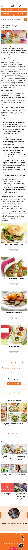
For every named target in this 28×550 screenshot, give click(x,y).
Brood (15, 367)
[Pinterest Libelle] (22, 534)
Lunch (10, 367)
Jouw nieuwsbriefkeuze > (14, 383)
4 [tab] (15, 528)
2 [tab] (12, 528)
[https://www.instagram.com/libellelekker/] (18, 534)
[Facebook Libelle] (16, 534)
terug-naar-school (17, 368)
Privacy (7, 538)
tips (6, 367)
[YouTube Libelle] (20, 534)
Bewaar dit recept (14, 250)
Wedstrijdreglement (8, 543)
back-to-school (5, 368)
